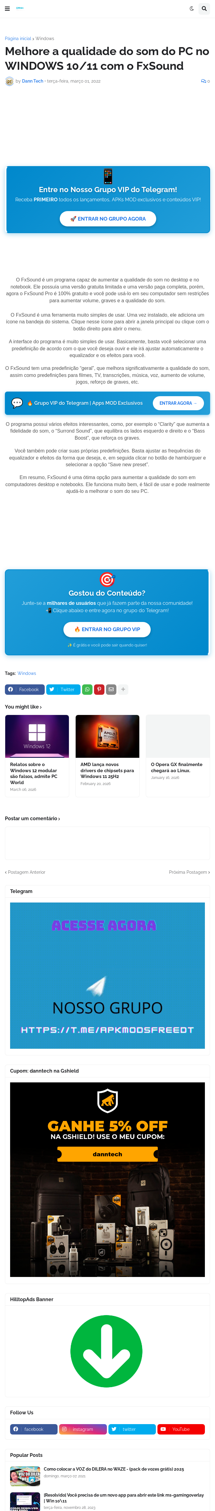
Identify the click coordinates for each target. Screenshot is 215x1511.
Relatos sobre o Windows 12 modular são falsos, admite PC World (33, 774)
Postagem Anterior (26, 872)
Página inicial (18, 38)
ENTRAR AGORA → (177, 403)
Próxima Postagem (188, 872)
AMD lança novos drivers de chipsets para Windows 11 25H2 (107, 771)
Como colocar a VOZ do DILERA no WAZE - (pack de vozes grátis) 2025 (114, 1469)
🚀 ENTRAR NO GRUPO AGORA (108, 219)
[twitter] (132, 1430)
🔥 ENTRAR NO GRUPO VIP (107, 629)
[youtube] (181, 1430)
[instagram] (83, 1430)
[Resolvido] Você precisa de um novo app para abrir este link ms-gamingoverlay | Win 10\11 (124, 1498)
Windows (45, 38)
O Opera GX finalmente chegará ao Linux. (176, 768)
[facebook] (34, 1430)
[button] (7, 9)
